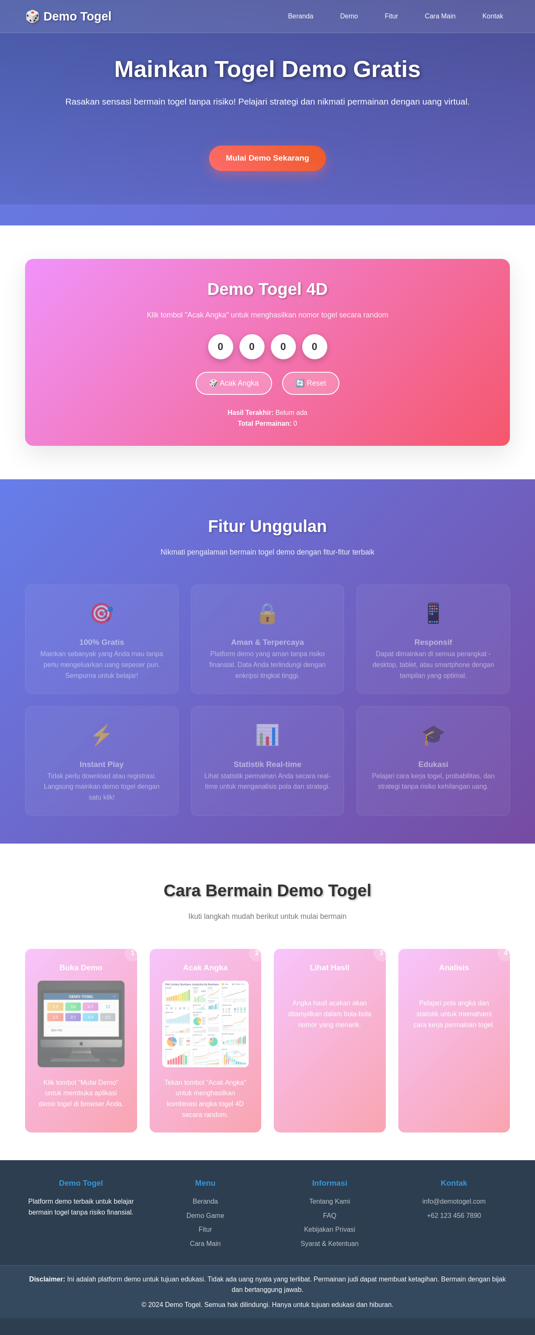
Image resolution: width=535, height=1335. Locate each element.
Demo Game (205, 1215)
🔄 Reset (311, 383)
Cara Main (440, 16)
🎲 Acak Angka (234, 383)
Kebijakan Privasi (329, 1229)
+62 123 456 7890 (454, 1215)
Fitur (391, 16)
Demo (349, 16)
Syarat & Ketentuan (330, 1243)
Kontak (492, 16)
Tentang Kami (329, 1201)
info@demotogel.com (454, 1201)
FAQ (329, 1215)
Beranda (300, 16)
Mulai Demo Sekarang (267, 157)
